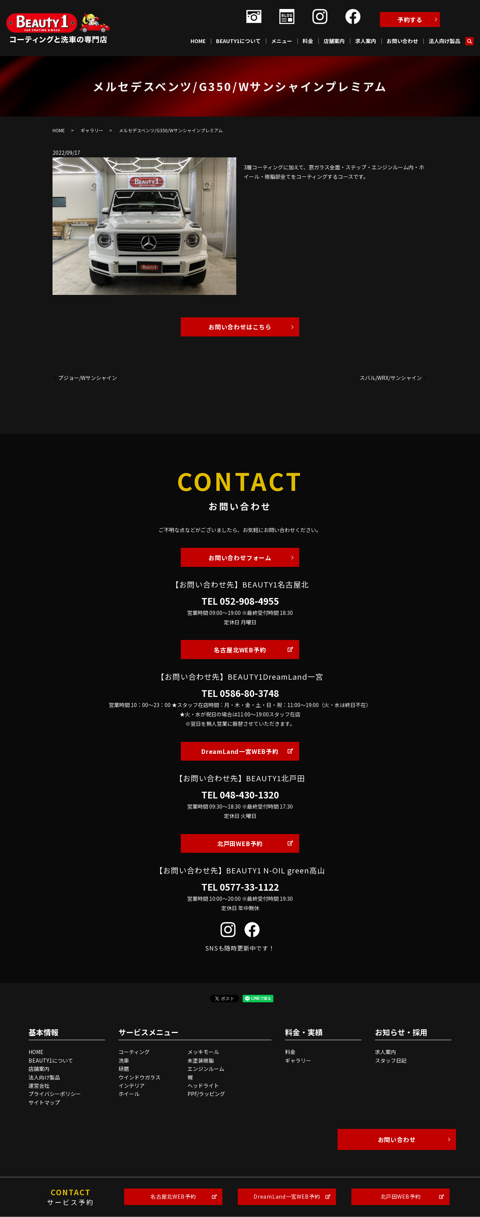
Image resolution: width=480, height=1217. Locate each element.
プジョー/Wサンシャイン (87, 377)
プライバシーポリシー (54, 1093)
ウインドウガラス (139, 1077)
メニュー (281, 41)
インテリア (131, 1085)
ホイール (129, 1093)
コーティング (134, 1052)
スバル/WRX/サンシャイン (391, 377)
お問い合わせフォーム (240, 557)
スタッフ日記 (390, 1060)
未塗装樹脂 (201, 1060)
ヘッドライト (203, 1085)
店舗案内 (334, 41)
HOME (198, 41)
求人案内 (365, 41)
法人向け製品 (444, 41)
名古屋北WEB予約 (240, 649)
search (469, 41)
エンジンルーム (206, 1068)
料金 (308, 41)
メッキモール (203, 1052)
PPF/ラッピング (206, 1093)
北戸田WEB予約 (240, 843)
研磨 (123, 1068)
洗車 (123, 1060)
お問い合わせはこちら (240, 326)
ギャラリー (92, 130)
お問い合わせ (402, 41)
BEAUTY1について (238, 41)
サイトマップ (44, 1102)
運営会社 (39, 1085)
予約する (410, 19)
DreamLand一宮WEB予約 (240, 751)
